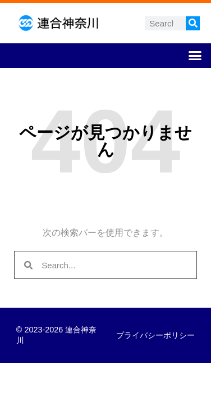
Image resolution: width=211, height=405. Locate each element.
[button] (195, 55)
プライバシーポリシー (155, 335)
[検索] (193, 23)
